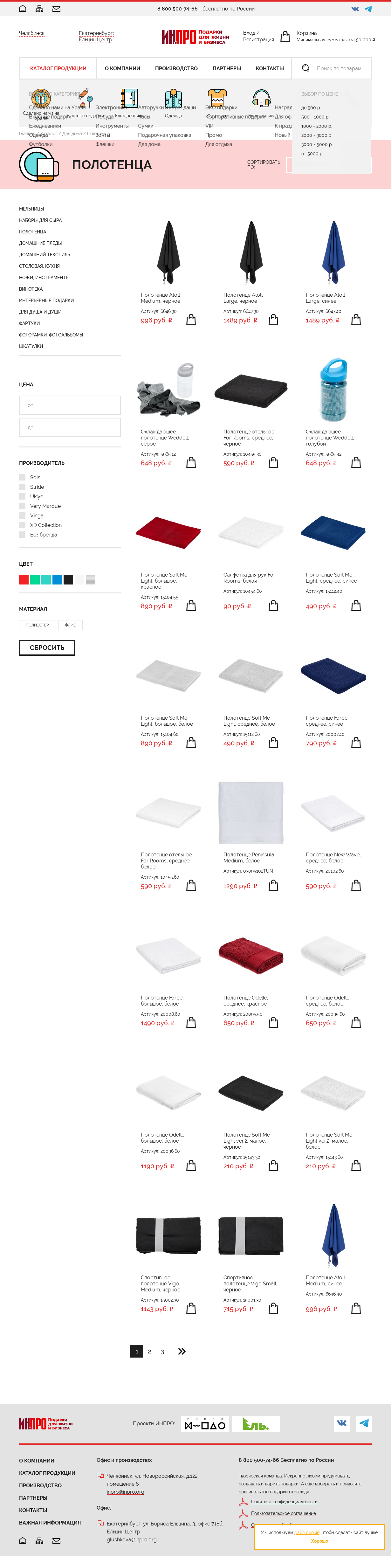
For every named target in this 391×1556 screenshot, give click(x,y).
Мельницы (31, 208)
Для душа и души (40, 312)
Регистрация (258, 41)
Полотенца (32, 231)
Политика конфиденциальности (284, 1501)
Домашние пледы (40, 243)
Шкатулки (31, 346)
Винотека (31, 289)
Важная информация (50, 1523)
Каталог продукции (47, 1473)
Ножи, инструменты (44, 277)
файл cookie (306, 1532)
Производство (40, 1486)
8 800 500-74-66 (177, 9)
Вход (249, 34)
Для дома (72, 133)
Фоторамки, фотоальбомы (51, 334)
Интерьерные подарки (46, 300)
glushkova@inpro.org (132, 1540)
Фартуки (29, 323)
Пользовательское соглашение (283, 1513)
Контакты (33, 1510)
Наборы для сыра (40, 220)
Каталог (48, 133)
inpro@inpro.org (125, 1492)
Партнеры (33, 1498)
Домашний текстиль (44, 254)
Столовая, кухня (39, 266)
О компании (36, 1461)
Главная (27, 133)
